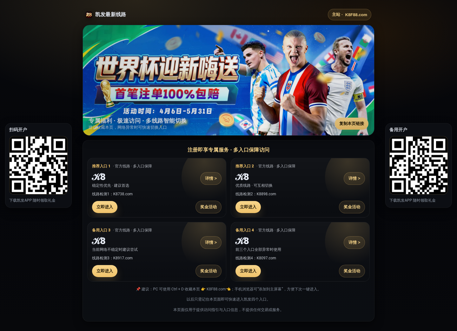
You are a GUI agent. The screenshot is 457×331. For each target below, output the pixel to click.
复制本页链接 (351, 123)
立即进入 (104, 206)
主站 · (349, 14)
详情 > (211, 178)
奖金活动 (208, 206)
